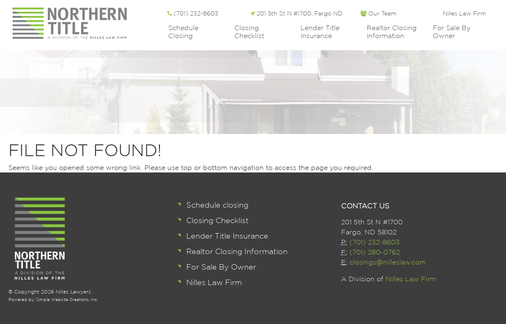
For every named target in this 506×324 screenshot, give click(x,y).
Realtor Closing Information (392, 31)
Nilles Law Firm (464, 13)
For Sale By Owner (451, 31)
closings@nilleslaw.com (387, 262)
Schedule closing (183, 31)
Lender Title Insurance (320, 31)
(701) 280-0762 (374, 252)
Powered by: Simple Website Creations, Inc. (53, 299)
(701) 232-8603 (192, 13)
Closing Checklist (249, 31)
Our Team (378, 13)
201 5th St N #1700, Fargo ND (296, 13)
